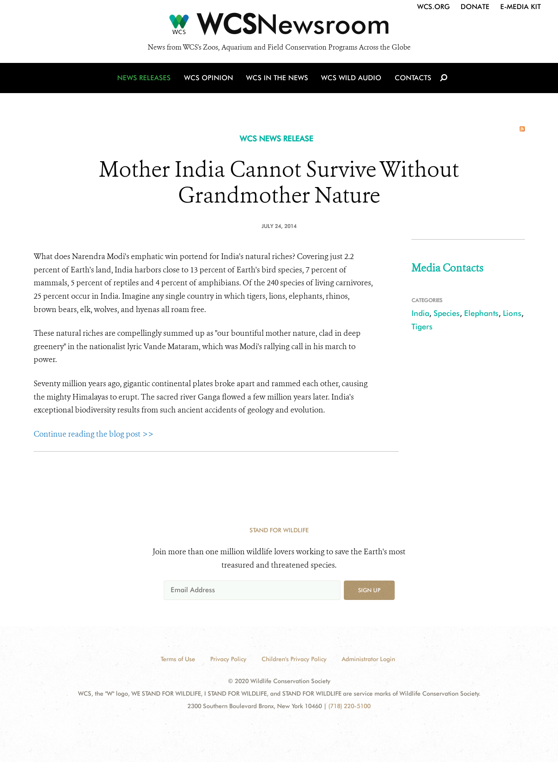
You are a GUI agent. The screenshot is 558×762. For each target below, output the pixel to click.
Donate (475, 7)
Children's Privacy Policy (294, 659)
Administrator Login (368, 659)
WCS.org (433, 7)
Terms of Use (178, 659)
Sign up (369, 590)
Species (446, 313)
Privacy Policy (228, 659)
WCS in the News (278, 79)
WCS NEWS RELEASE (276, 138)
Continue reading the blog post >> (93, 434)
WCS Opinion (209, 79)
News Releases (145, 79)
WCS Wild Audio (351, 79)
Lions (512, 313)
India (420, 313)
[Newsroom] (279, 26)
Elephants (481, 313)
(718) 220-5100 (349, 706)
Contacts (412, 79)
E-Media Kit (520, 7)
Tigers (422, 326)
